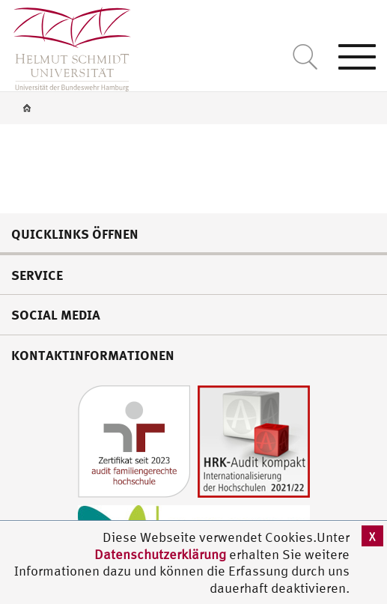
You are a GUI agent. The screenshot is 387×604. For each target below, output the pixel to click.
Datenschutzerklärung (160, 554)
